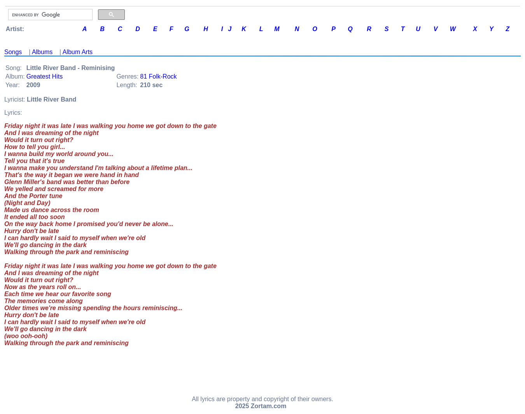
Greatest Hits (44, 76)
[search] (49, 14)
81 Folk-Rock (158, 76)
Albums (42, 52)
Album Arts (78, 52)
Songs (13, 52)
